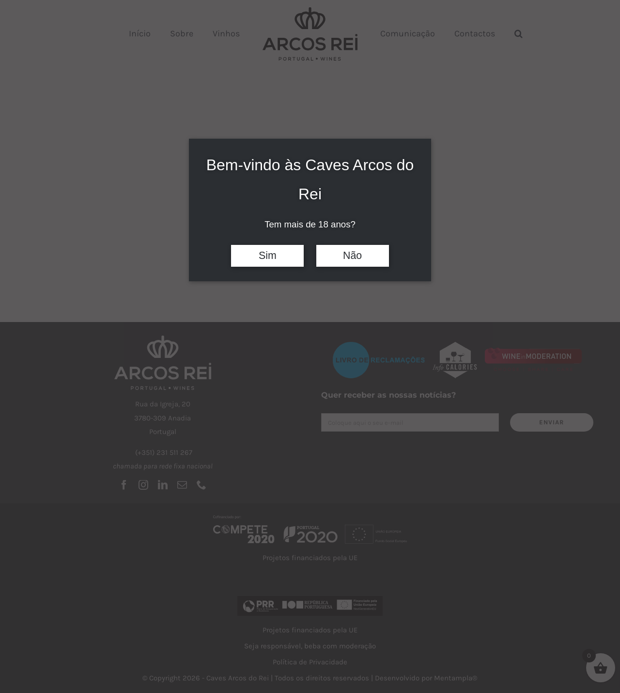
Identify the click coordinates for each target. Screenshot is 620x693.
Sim (268, 255)
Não (352, 255)
